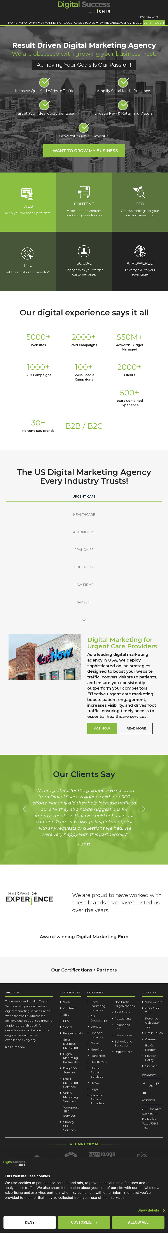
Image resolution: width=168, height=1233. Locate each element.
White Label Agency (115, 22)
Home (12, 22)
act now (102, 728)
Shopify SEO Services (69, 1126)
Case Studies (86, 22)
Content (69, 1008)
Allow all (138, 1222)
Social (67, 1027)
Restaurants (123, 1018)
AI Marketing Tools (56, 22)
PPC (66, 1020)
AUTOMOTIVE (84, 532)
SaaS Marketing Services (98, 1006)
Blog (137, 22)
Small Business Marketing (70, 1043)
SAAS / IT (84, 602)
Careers (151, 1039)
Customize (84, 1222)
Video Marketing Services (70, 1097)
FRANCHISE (84, 550)
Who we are (154, 1002)
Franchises (98, 1055)
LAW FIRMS (84, 585)
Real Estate (123, 1012)
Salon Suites (123, 1035)
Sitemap (151, 1066)
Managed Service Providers (97, 1099)
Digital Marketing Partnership (71, 1058)
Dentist (96, 1026)
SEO (66, 1014)
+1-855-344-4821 (147, 17)
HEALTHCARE (84, 515)
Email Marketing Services (70, 1083)
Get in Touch (154, 22)
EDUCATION (84, 567)
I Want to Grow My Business (84, 150)
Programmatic (73, 1033)
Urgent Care (123, 1051)
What (34, 22)
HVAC (84, 620)
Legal (94, 1089)
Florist (95, 1043)
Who (23, 22)
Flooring (96, 1049)
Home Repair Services (97, 1072)
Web (66, 1002)
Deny (29, 1222)
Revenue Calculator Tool (152, 1022)
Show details (148, 1210)
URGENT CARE (84, 496)
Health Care (99, 1062)
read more (136, 728)
